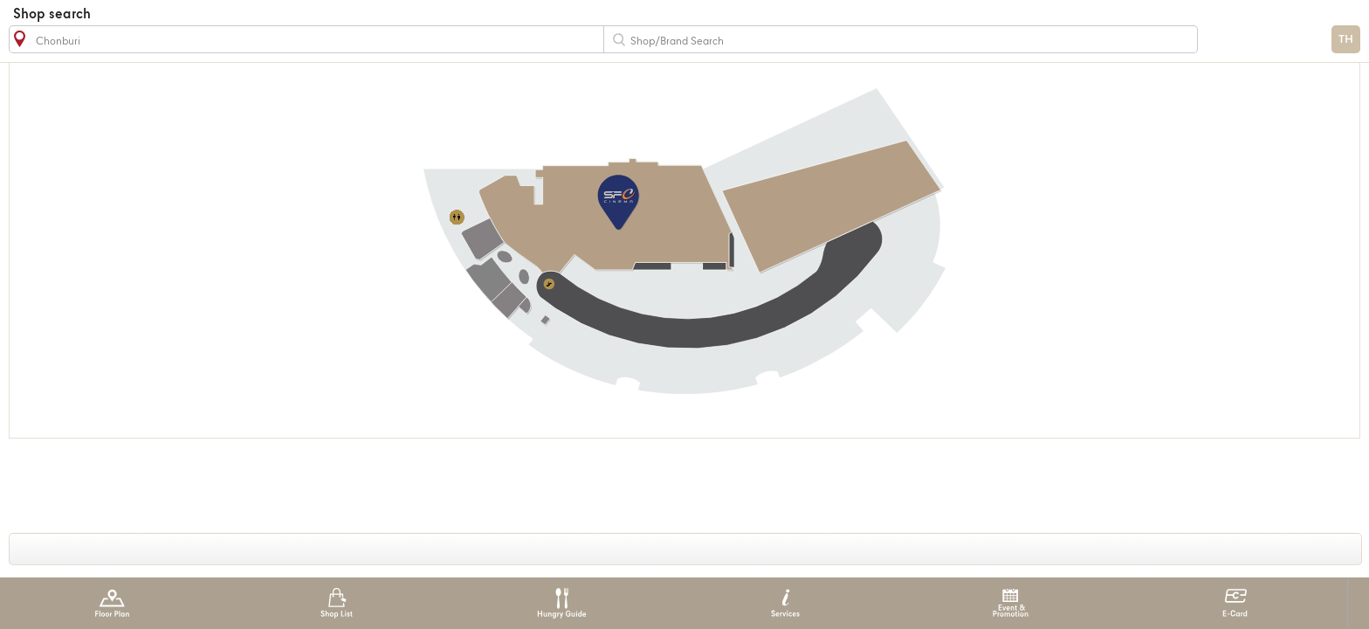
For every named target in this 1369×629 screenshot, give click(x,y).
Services (785, 603)
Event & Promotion (1010, 603)
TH (1345, 39)
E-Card (1234, 603)
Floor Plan (112, 603)
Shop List (336, 603)
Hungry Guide (560, 603)
